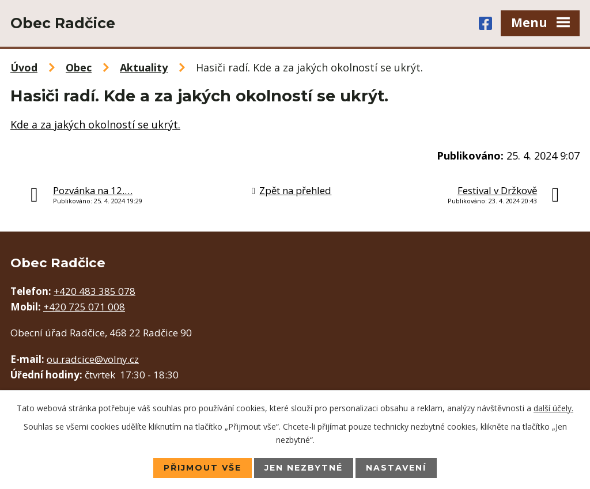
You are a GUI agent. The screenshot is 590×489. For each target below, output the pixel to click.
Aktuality (144, 67)
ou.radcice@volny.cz (93, 359)
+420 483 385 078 (94, 291)
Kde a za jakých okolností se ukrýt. (95, 124)
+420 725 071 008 (84, 306)
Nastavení (396, 468)
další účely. (553, 408)
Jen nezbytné (303, 468)
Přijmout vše (202, 468)
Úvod (23, 67)
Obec (79, 67)
